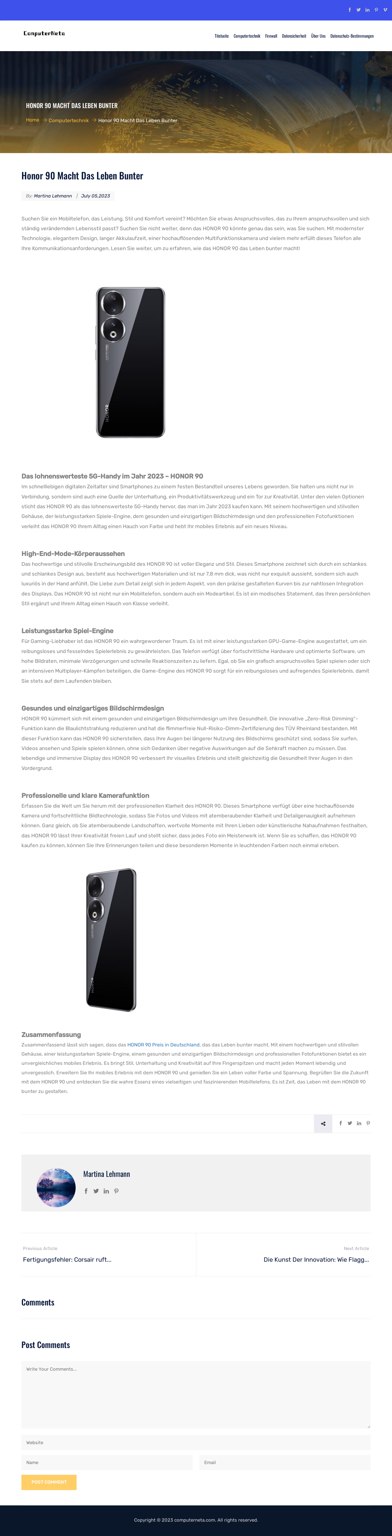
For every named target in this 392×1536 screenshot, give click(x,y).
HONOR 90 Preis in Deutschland (163, 1045)
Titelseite (222, 35)
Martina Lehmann (53, 196)
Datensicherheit (294, 35)
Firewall (271, 35)
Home (32, 120)
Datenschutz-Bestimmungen (352, 35)
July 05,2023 (95, 196)
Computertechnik (247, 35)
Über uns (318, 35)
